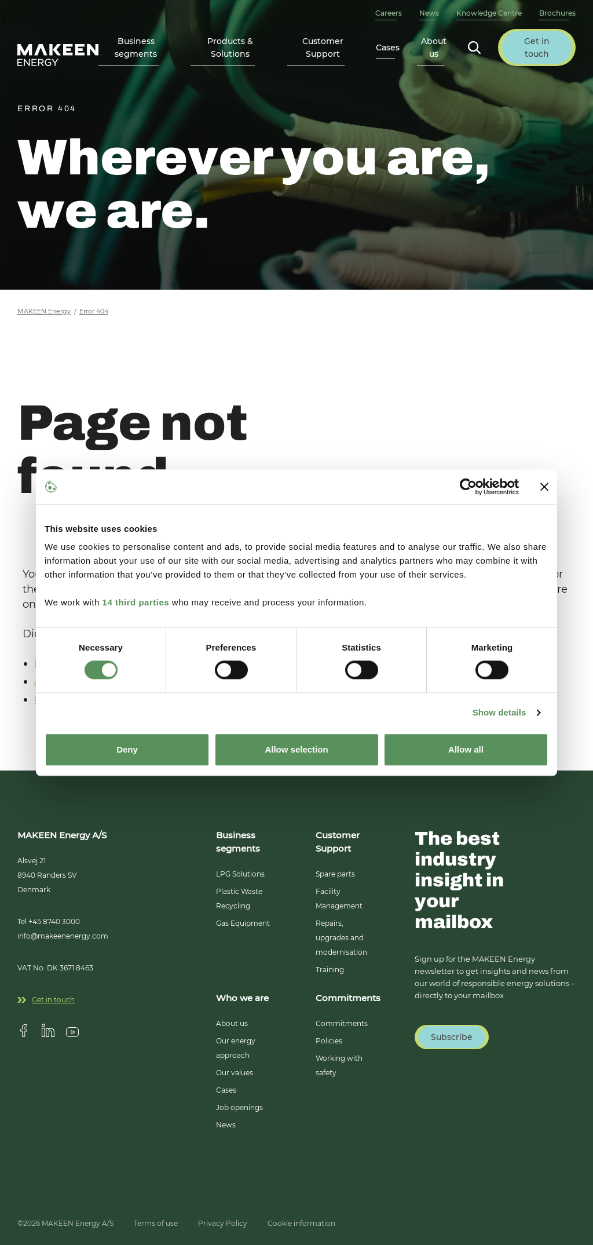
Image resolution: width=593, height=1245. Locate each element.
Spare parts (335, 874)
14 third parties (136, 602)
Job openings (239, 1107)
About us (232, 1023)
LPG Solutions (240, 874)
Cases (388, 47)
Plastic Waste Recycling (239, 898)
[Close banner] (544, 487)
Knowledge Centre (489, 13)
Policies (329, 1040)
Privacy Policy (222, 1223)
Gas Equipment (243, 923)
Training (330, 969)
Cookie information (301, 1223)
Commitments (342, 1023)
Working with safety (339, 1065)
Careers (388, 13)
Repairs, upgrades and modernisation (341, 937)
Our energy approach (235, 1048)
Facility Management (339, 898)
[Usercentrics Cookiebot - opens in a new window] (468, 486)
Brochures (557, 13)
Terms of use (156, 1223)
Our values (234, 1072)
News (429, 13)
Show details (499, 713)
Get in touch (46, 999)
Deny (127, 749)
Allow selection (296, 749)
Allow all (466, 749)
